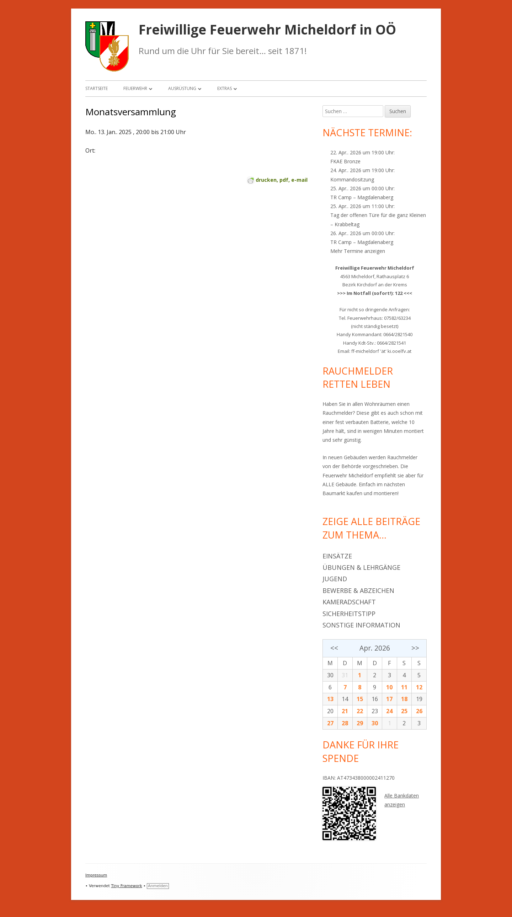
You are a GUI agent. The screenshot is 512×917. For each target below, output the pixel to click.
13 (330, 699)
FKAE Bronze (345, 161)
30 (330, 675)
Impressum (96, 875)
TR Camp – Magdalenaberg (361, 197)
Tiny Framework (126, 886)
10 (389, 687)
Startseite (96, 88)
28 (345, 723)
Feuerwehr (135, 88)
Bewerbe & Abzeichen (358, 590)
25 (404, 711)
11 (404, 687)
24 (389, 711)
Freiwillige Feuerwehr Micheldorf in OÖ (267, 29)
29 (360, 723)
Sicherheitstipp (348, 613)
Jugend (334, 578)
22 (360, 711)
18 (404, 699)
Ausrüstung (182, 88)
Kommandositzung (352, 179)
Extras (224, 88)
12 (419, 687)
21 (345, 711)
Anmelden (158, 886)
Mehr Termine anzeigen (357, 251)
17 (389, 699)
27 (330, 723)
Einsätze (337, 556)
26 (419, 711)
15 (360, 699)
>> (415, 648)
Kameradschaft (349, 602)
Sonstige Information (361, 625)
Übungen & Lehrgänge (361, 567)
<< (334, 648)
